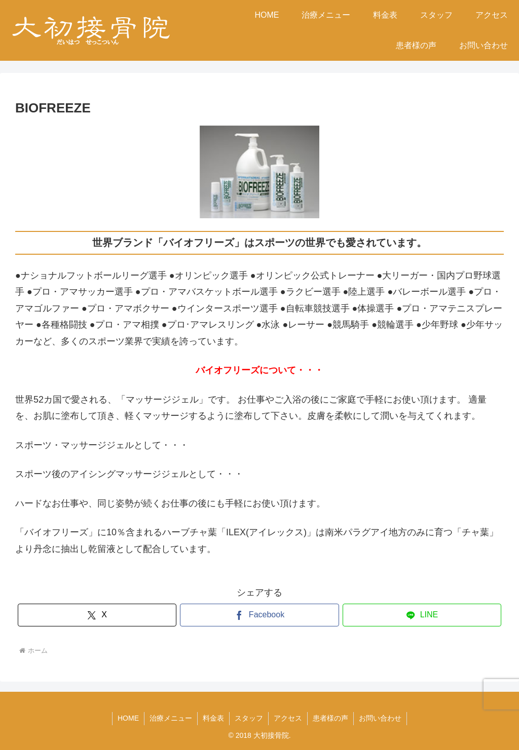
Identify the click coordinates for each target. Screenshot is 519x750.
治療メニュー (171, 718)
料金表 (213, 718)
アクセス (288, 718)
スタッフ (249, 718)
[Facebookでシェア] (259, 615)
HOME (128, 718)
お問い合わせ (380, 718)
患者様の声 (330, 718)
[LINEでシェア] (422, 615)
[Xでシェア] (97, 615)
